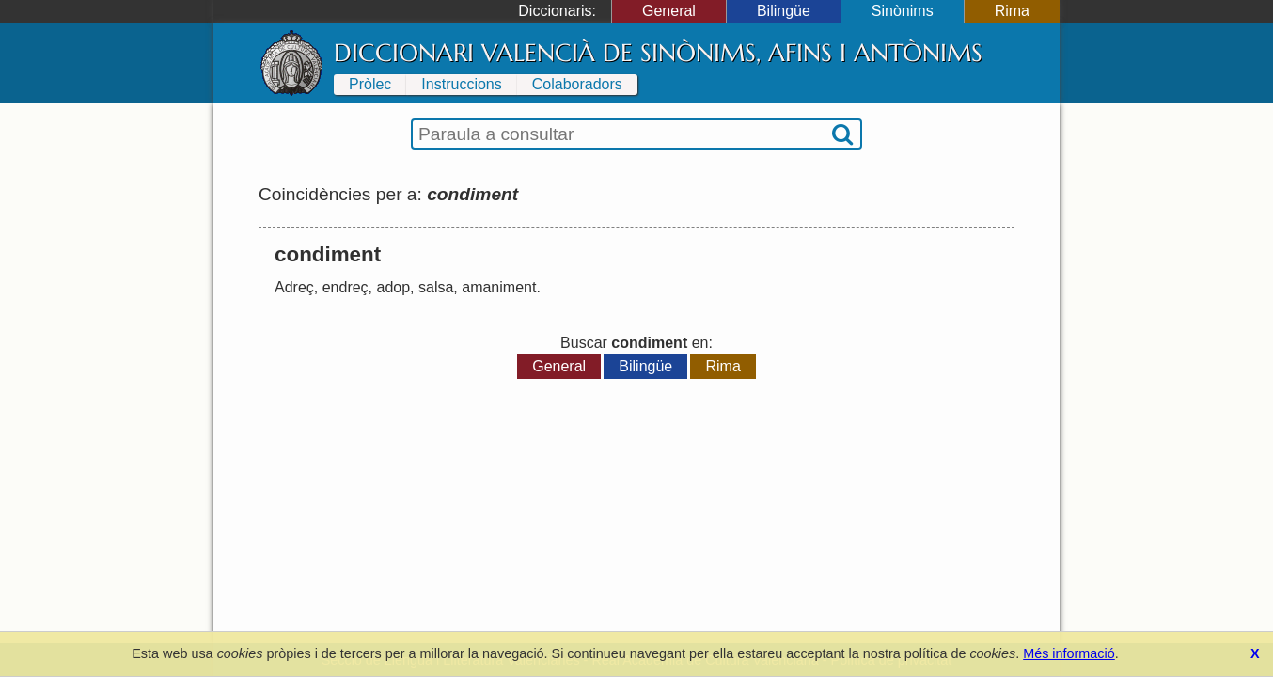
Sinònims (903, 11)
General (669, 11)
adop (394, 287)
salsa (435, 287)
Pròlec (370, 84)
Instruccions (461, 84)
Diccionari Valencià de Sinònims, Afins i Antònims (658, 53)
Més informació (1069, 653)
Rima (1012, 11)
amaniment (499, 287)
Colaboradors (577, 84)
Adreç (294, 287)
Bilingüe (783, 11)
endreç (345, 287)
